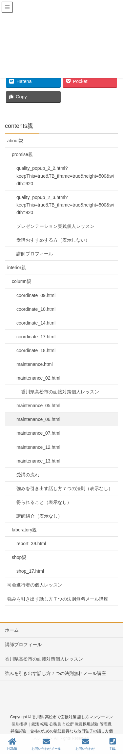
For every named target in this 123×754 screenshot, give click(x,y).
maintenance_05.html (38, 405)
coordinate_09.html (35, 295)
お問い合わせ (85, 744)
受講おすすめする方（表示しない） (53, 240)
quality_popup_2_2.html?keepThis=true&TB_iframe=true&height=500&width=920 (65, 176)
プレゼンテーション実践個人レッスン (55, 226)
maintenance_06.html (38, 419)
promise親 (22, 154)
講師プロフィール (34, 253)
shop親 (19, 557)
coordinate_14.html (35, 323)
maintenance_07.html (38, 433)
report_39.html (31, 543)
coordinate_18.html (35, 350)
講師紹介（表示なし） (39, 516)
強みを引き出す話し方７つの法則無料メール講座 (57, 599)
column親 (21, 281)
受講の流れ (27, 474)
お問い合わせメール (46, 744)
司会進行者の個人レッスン (34, 584)
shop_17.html (30, 571)
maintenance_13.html (38, 461)
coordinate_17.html (35, 336)
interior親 (16, 267)
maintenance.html (34, 364)
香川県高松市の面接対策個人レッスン (60, 391)
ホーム (12, 630)
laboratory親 (24, 529)
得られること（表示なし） (44, 502)
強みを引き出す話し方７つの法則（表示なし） (64, 488)
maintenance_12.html (38, 447)
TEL (113, 744)
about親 (15, 140)
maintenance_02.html (38, 378)
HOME (12, 744)
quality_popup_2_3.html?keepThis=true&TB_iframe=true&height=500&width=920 (65, 205)
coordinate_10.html (35, 309)
